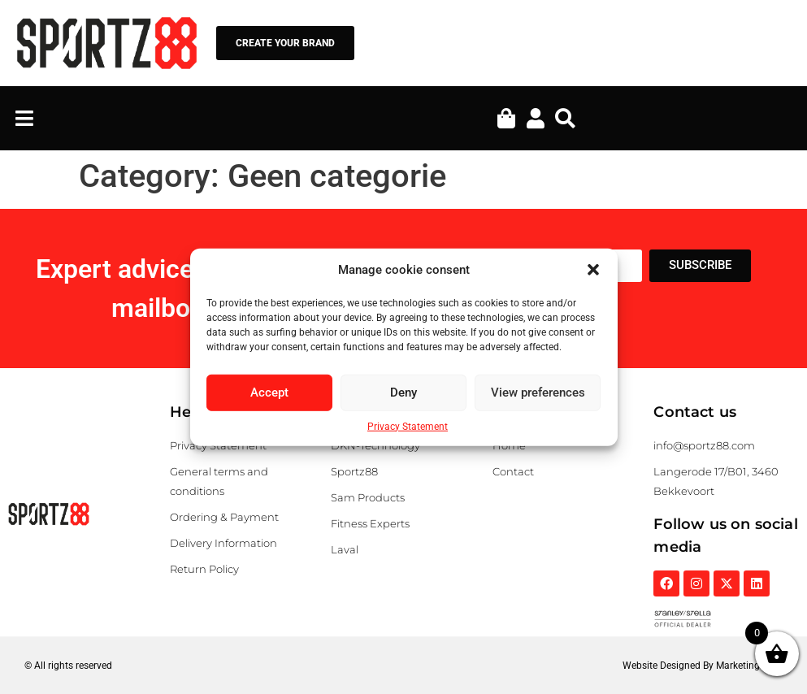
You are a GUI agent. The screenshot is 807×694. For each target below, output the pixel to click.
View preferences (538, 392)
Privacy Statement (407, 426)
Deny (403, 392)
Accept (269, 392)
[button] (593, 270)
